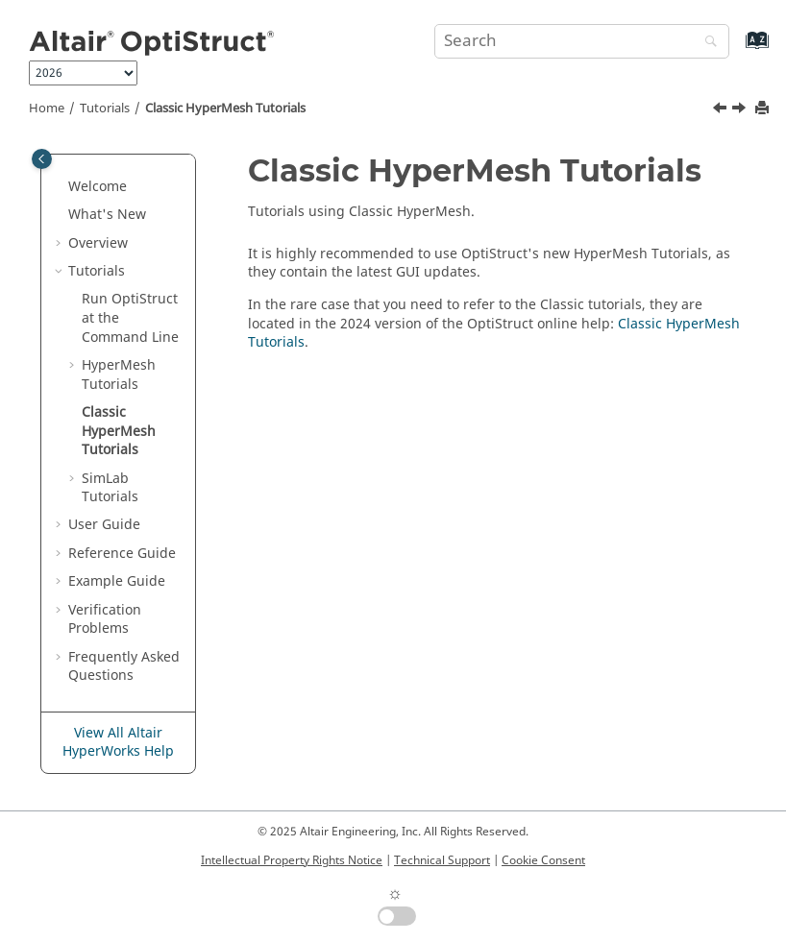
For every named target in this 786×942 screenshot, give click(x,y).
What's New (107, 215)
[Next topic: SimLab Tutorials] (741, 110)
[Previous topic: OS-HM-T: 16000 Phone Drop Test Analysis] (721, 110)
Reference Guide (122, 553)
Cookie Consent (543, 860)
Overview (98, 243)
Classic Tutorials (225, 108)
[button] (60, 187)
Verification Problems (104, 620)
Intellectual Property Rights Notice (291, 860)
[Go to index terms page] (736, 49)
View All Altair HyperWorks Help (118, 742)
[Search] (706, 42)
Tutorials (105, 108)
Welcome (97, 187)
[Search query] (581, 41)
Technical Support (442, 860)
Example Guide (116, 581)
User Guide (104, 525)
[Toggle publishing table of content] (42, 159)
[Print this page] (764, 109)
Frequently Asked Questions (124, 667)
